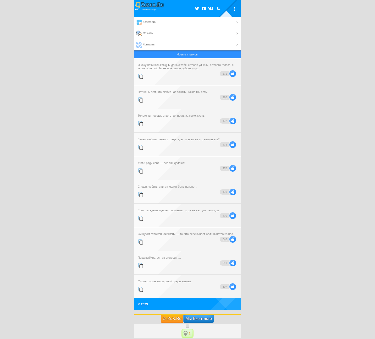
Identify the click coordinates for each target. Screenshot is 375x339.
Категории (146, 22)
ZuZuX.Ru (172, 318)
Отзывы (144, 33)
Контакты (145, 45)
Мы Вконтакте (198, 318)
